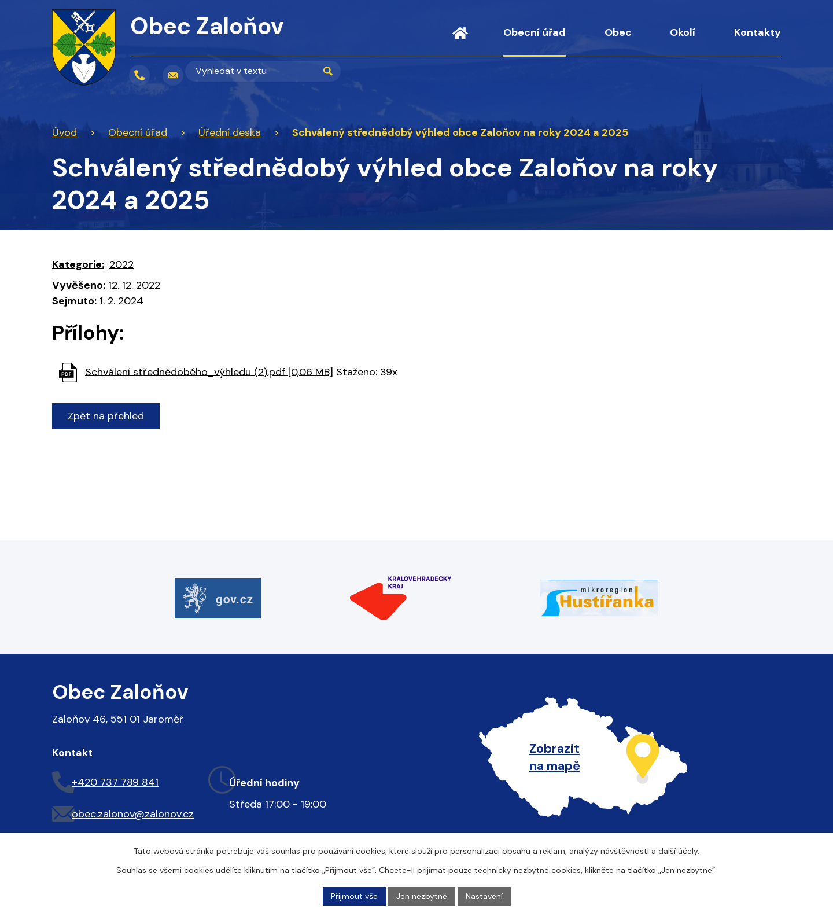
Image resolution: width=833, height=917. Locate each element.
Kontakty (757, 32)
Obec (618, 32)
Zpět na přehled (106, 416)
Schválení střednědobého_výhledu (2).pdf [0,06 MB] (209, 371)
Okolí (682, 32)
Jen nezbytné (421, 896)
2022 (121, 264)
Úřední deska (229, 132)
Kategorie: (78, 264)
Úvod (460, 40)
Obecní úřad (534, 32)
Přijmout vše (354, 896)
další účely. (678, 851)
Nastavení (484, 896)
